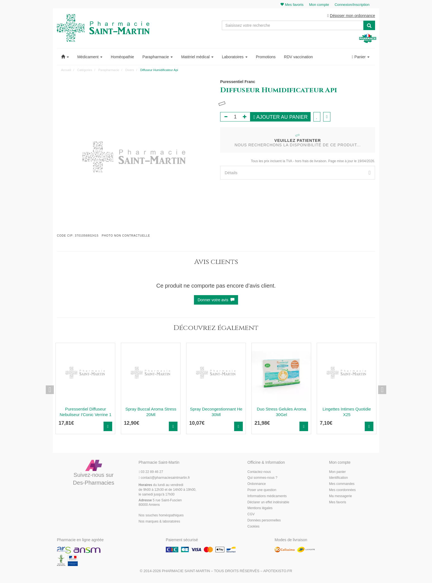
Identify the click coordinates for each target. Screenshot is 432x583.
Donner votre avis (216, 300)
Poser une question (262, 490)
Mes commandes (341, 484)
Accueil (66, 70)
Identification (338, 478)
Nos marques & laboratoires (159, 521)
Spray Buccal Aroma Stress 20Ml (150, 412)
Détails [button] (298, 172)
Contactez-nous (259, 472)
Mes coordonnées (342, 490)
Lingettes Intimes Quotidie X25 (347, 412)
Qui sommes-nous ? (262, 478)
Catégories (84, 70)
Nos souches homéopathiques (161, 515)
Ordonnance (257, 484)
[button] (65, 57)
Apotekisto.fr (277, 571)
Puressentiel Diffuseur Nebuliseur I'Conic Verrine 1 (85, 412)
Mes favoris (337, 502)
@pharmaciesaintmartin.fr (164, 478)
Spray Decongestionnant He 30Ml (216, 412)
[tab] (297, 172)
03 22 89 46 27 (151, 472)
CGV (251, 514)
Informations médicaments (267, 496)
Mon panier (337, 472)
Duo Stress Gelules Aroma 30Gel (281, 412)
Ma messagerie (340, 496)
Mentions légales (260, 508)
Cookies (254, 526)
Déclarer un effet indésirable (268, 502)
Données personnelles (264, 520)
